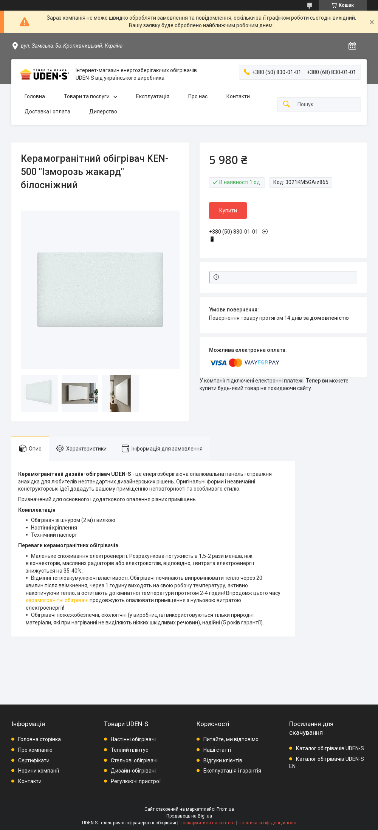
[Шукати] (286, 104)
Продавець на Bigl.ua (189, 816)
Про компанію (35, 750)
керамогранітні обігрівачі (57, 600)
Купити (228, 211)
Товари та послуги (87, 96)
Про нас (198, 96)
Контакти (238, 96)
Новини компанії (38, 771)
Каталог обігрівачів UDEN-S (330, 748)
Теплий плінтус (129, 750)
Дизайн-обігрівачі (133, 771)
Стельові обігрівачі (134, 760)
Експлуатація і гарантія (232, 771)
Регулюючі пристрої (136, 781)
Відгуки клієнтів (222, 760)
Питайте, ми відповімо (231, 739)
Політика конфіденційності (267, 822)
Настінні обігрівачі (133, 739)
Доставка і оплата (47, 111)
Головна (35, 96)
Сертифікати (34, 760)
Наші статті (217, 750)
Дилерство (103, 111)
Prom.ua (225, 809)
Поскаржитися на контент (207, 822)
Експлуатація (152, 96)
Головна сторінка (39, 739)
